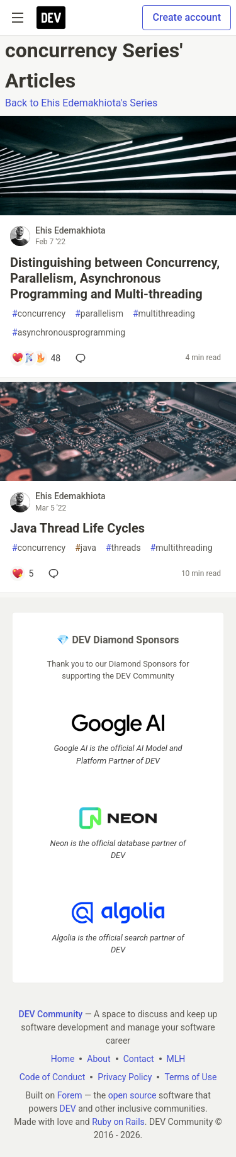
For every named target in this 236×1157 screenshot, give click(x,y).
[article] (118, 212)
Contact (138, 1059)
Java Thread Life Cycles (77, 528)
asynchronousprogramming (68, 332)
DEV (68, 1108)
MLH (176, 1059)
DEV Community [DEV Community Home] (51, 1014)
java (85, 548)
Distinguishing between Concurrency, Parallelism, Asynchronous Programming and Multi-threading (115, 278)
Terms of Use (190, 1077)
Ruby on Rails (118, 1122)
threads (123, 548)
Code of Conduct (53, 1077)
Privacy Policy (125, 1077)
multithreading (164, 313)
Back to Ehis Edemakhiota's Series (81, 103)
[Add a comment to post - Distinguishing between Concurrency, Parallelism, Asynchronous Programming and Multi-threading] (36, 358)
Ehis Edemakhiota (70, 230)
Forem (69, 1095)
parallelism (99, 313)
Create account (186, 17)
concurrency (38, 313)
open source (132, 1095)
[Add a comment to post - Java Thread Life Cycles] (22, 573)
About (98, 1059)
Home (63, 1059)
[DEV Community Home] (51, 17)
